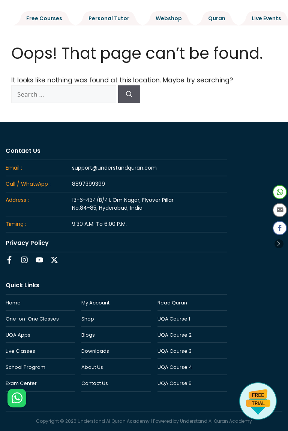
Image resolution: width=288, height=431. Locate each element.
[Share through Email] (280, 210)
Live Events (266, 18)
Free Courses (44, 18)
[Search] (129, 94)
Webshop (169, 18)
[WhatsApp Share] (280, 192)
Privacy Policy (27, 243)
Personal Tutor (108, 18)
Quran (216, 18)
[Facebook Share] (280, 228)
